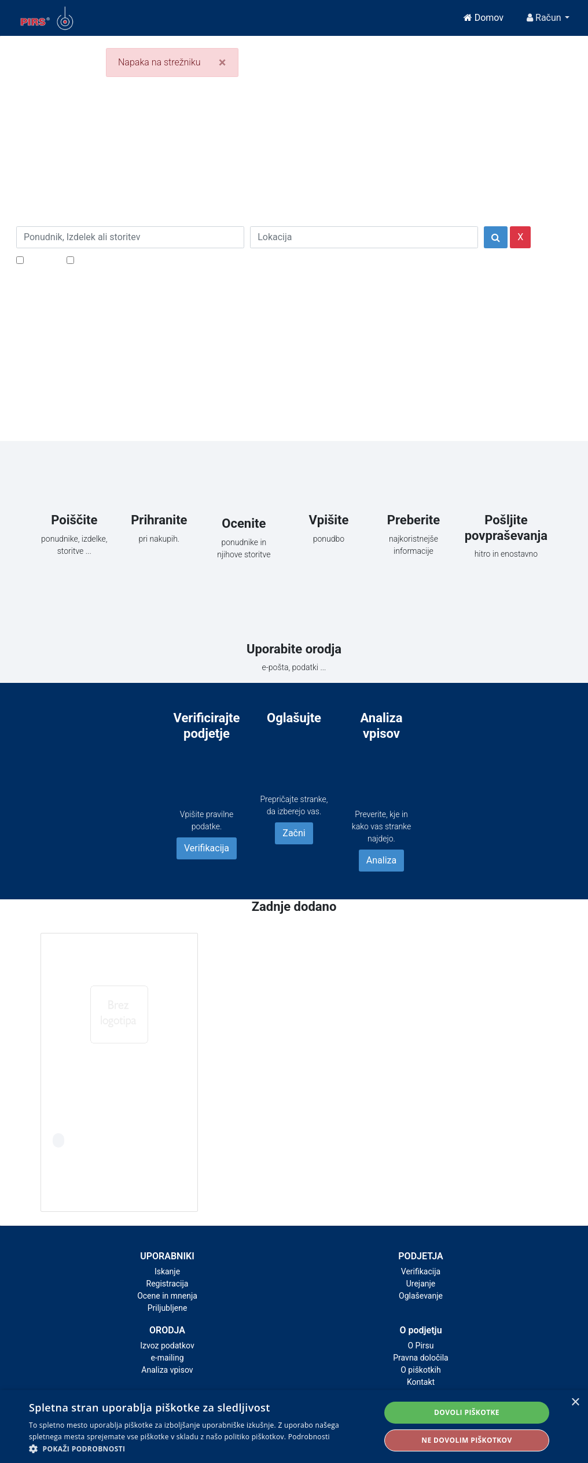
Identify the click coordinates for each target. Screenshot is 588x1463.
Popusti (42, 259)
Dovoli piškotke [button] (466, 1412)
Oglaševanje (421, 1295)
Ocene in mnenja (167, 1295)
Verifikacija (206, 848)
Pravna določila (420, 1357)
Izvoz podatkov (167, 1345)
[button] (199, 1448)
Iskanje (167, 1271)
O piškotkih (420, 1369)
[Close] (222, 62)
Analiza (381, 860)
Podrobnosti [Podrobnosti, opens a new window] (309, 1437)
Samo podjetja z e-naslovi (129, 259)
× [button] (575, 1402)
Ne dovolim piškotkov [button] (466, 1440)
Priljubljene (168, 1308)
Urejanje (421, 1283)
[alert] (294, 1426)
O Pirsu (420, 1345)
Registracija (167, 1283)
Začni (293, 833)
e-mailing (167, 1357)
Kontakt (421, 1382)
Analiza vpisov (167, 1369)
